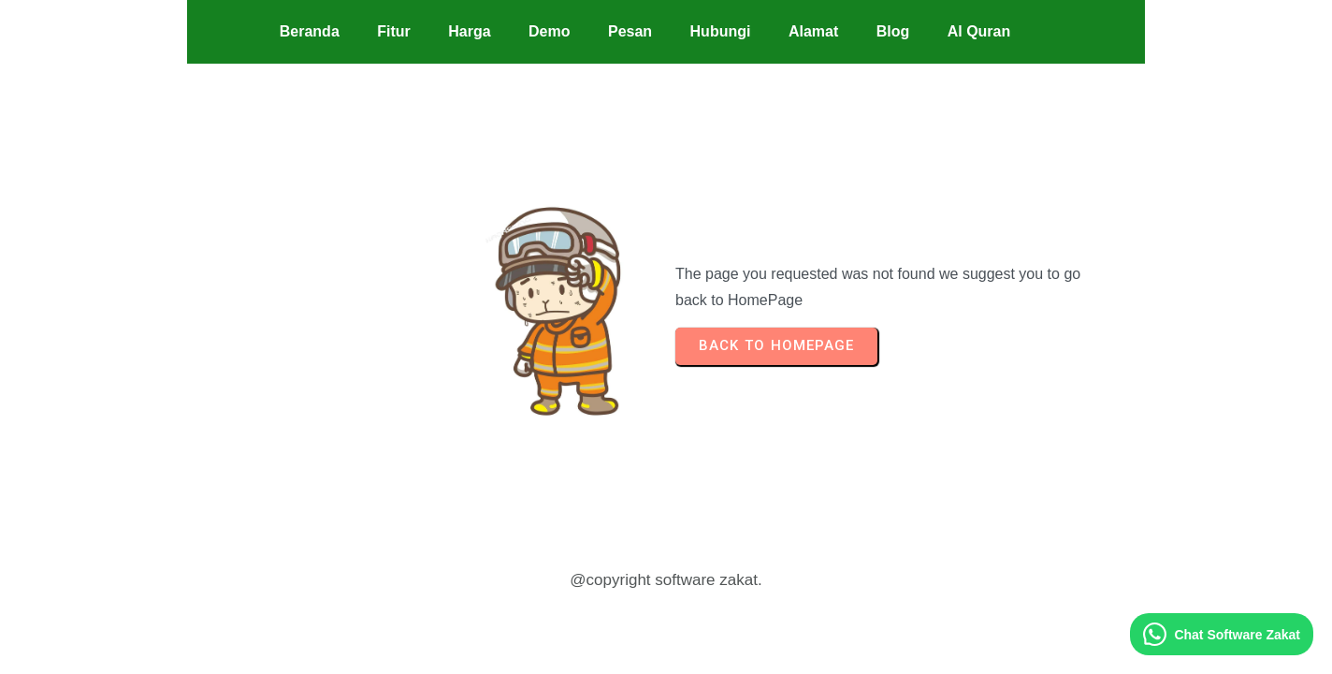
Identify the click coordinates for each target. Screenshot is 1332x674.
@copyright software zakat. (665, 580)
